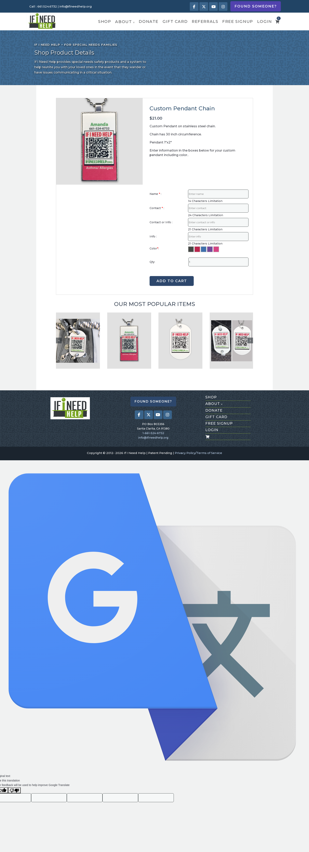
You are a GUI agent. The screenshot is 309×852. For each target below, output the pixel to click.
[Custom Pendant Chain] (129, 341)
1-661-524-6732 (153, 433)
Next (250, 340)
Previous (59, 340)
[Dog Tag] (180, 341)
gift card (175, 21)
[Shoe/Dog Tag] (232, 341)
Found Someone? (256, 6)
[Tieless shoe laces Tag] (78, 341)
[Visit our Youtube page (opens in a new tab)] (213, 6)
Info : (153, 236)
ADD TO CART (171, 281)
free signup (237, 21)
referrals (205, 21)
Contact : (157, 208)
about (125, 22)
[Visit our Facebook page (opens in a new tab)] (194, 6)
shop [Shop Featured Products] (104, 21)
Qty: (152, 262)
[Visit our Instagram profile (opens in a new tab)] (223, 6)
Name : (155, 194)
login (264, 21)
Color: (154, 248)
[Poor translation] (14, 790)
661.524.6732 (47, 6)
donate (148, 21)
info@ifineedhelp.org (76, 6)
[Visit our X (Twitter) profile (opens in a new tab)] (203, 6)
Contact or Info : (161, 222)
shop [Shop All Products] (211, 397)
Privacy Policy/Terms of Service (198, 453)
